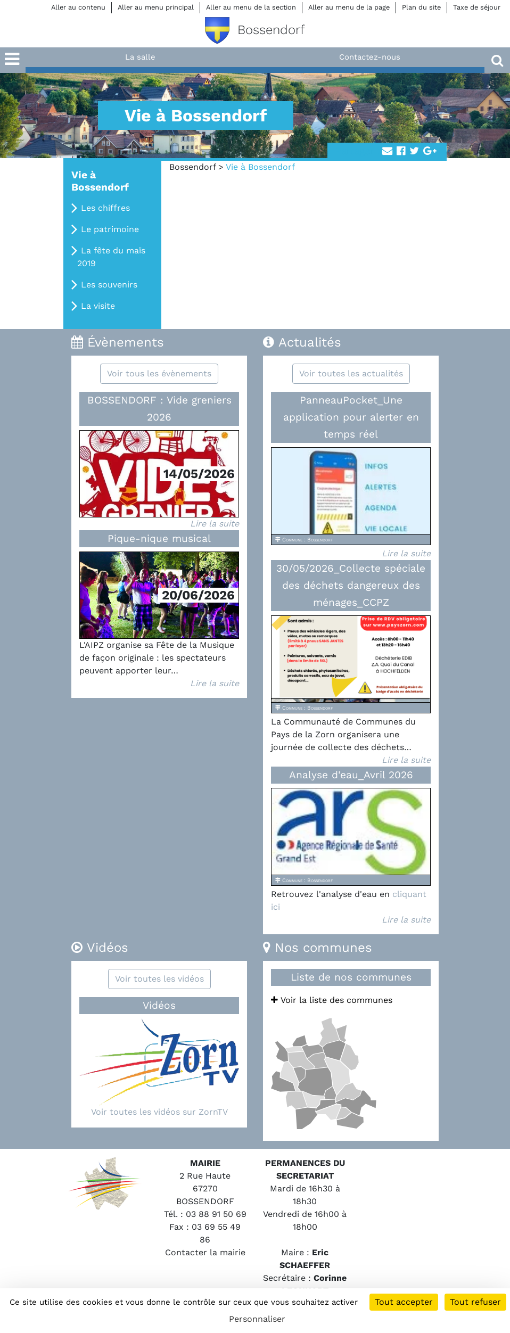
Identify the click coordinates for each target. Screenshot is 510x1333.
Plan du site (421, 7)
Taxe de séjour (476, 7)
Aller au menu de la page (349, 7)
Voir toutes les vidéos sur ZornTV (159, 1112)
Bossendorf (192, 167)
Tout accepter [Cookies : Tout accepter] (404, 1302)
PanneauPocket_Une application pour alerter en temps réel (351, 417)
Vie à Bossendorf (100, 181)
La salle (140, 57)
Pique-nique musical (159, 538)
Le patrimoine (110, 229)
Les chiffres (105, 208)
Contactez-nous (369, 57)
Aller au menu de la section (251, 7)
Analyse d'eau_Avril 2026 (351, 775)
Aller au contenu (78, 7)
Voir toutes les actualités (351, 373)
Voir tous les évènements (159, 373)
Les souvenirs (109, 284)
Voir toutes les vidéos (159, 979)
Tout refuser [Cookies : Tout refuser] (475, 1302)
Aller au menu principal (156, 7)
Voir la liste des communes (331, 1000)
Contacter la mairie (205, 1252)
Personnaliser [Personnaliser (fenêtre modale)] (257, 1319)
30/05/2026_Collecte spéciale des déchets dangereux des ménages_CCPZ (350, 585)
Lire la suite (214, 524)
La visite (98, 306)
